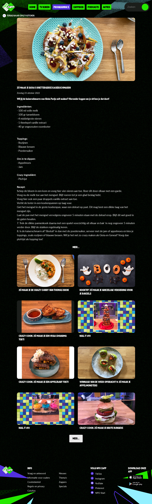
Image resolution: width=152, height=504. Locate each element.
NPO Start (97, 492)
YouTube (96, 483)
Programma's (61, 7)
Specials (63, 486)
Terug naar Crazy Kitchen (21, 15)
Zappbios (78, 7)
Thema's (63, 477)
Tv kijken (44, 7)
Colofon (31, 490)
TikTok (96, 473)
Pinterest (97, 488)
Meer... (76, 438)
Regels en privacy (36, 486)
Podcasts (93, 7)
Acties (106, 7)
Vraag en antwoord (36, 473)
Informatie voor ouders (38, 477)
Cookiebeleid (34, 482)
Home (32, 7)
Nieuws (62, 473)
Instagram (97, 478)
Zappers (63, 482)
